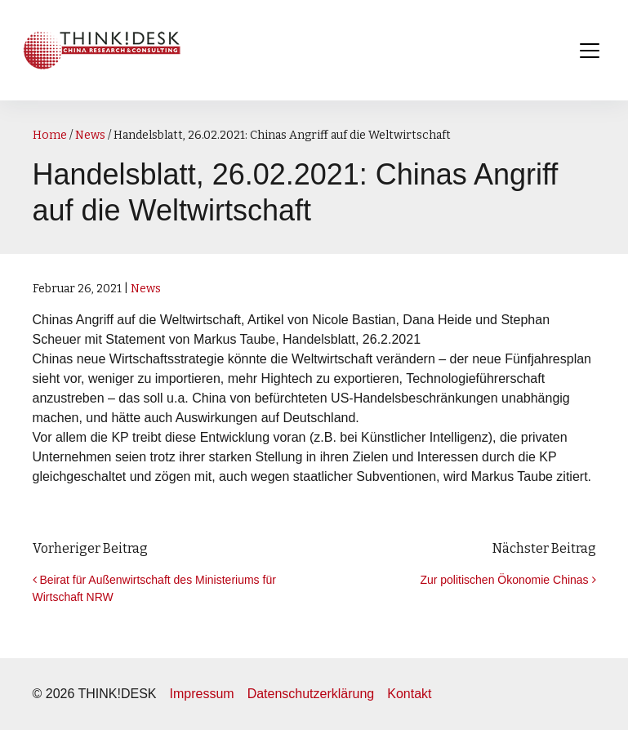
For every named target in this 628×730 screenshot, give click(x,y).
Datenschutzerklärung (311, 694)
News (90, 135)
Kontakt (409, 694)
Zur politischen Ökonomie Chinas (507, 579)
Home (50, 135)
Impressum (202, 694)
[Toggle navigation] (589, 50)
